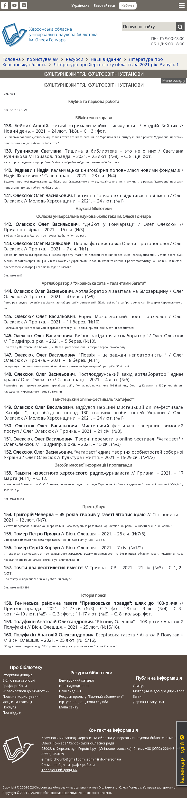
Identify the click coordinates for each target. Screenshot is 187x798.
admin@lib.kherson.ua (104, 759)
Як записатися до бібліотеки (25, 691)
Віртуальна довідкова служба (83, 701)
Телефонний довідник (59, 770)
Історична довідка (17, 675)
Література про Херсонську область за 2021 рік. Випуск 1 (115, 64)
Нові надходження (74, 685)
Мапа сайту (68, 707)
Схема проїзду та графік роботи (68, 764)
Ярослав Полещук (64, 793)
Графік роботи (14, 685)
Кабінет (127, 5)
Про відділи (11, 712)
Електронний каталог (76, 680)
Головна (11, 59)
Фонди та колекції (17, 701)
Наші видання (106, 59)
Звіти (137, 696)
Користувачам (43, 59)
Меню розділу (173, 80)
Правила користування (21, 696)
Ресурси (74, 59)
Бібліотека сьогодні (18, 680)
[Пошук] (180, 26)
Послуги (9, 707)
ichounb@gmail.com (69, 759)
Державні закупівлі (148, 701)
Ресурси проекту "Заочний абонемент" (91, 696)
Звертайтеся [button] (104, 5)
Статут (139, 685)
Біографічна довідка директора (159, 691)
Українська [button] (80, 5)
